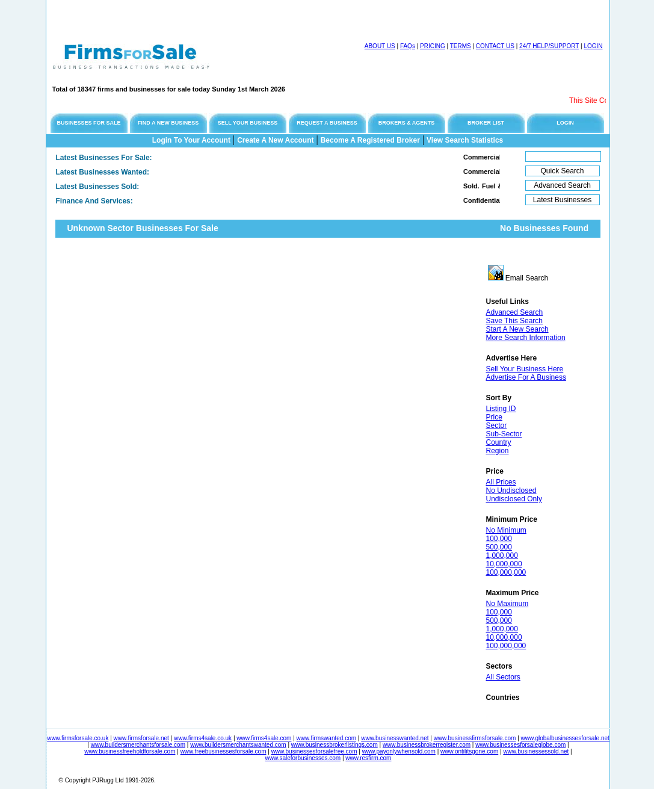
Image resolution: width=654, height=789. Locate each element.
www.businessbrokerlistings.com (334, 744)
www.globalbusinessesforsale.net (565, 738)
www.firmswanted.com (326, 738)
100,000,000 (506, 572)
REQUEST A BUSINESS (327, 123)
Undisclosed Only (514, 499)
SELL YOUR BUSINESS (248, 123)
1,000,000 (502, 555)
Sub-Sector (504, 434)
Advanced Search (514, 312)
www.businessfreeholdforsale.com (129, 751)
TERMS (460, 46)
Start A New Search (517, 329)
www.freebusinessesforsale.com (223, 751)
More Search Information (526, 337)
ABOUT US (380, 46)
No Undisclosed (511, 490)
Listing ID (501, 408)
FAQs (407, 46)
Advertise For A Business (526, 377)
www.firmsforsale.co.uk (77, 738)
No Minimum (506, 530)
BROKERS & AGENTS (406, 123)
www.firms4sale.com (263, 738)
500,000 (499, 547)
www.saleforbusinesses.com (303, 758)
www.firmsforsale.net (141, 738)
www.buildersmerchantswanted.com (238, 744)
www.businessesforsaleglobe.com (520, 744)
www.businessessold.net (536, 751)
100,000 (499, 538)
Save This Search (514, 321)
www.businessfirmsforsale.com (475, 738)
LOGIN (593, 46)
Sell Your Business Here (525, 369)
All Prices (501, 482)
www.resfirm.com (368, 758)
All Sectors (503, 677)
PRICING (432, 46)
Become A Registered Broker (370, 140)
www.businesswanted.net (394, 738)
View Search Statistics (465, 140)
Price (494, 417)
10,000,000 (504, 564)
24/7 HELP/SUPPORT (549, 46)
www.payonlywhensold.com (399, 751)
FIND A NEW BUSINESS (168, 123)
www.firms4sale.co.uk (203, 738)
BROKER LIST (485, 123)
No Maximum (507, 603)
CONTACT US (495, 46)
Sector (496, 425)
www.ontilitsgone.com (469, 751)
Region (497, 451)
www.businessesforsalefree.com (314, 751)
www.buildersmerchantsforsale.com (138, 744)
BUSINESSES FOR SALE (88, 123)
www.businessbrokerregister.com (426, 744)
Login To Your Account (191, 140)
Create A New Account (275, 140)
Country (498, 442)
